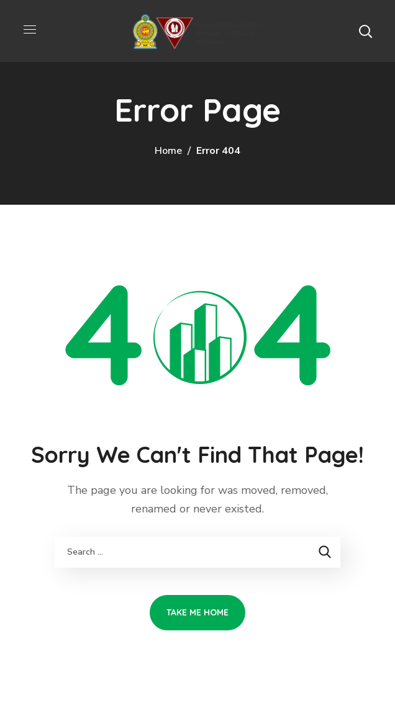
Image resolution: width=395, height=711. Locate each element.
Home (168, 151)
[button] (365, 31)
